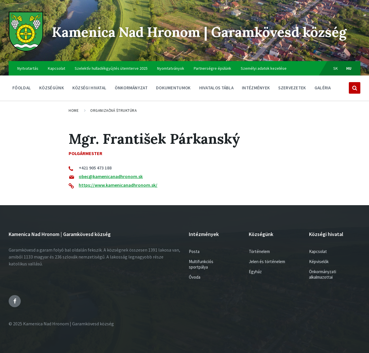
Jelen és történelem (267, 261)
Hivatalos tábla (216, 89)
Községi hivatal (89, 89)
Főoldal (21, 87)
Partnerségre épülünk (212, 68)
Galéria (323, 87)
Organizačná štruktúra (113, 110)
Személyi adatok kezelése (264, 68)
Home (74, 110)
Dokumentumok (173, 89)
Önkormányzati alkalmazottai (322, 274)
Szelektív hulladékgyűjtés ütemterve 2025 (111, 68)
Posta (194, 251)
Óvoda (194, 277)
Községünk (51, 89)
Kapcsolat (56, 68)
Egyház (255, 271)
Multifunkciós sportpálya (201, 264)
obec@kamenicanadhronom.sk (111, 176)
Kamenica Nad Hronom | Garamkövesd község (204, 32)
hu (349, 68)
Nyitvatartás (27, 68)
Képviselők (319, 261)
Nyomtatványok (170, 68)
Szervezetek (292, 89)
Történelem (259, 251)
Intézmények (256, 89)
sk (335, 68)
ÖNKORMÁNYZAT (131, 89)
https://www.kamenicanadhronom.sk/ (118, 185)
